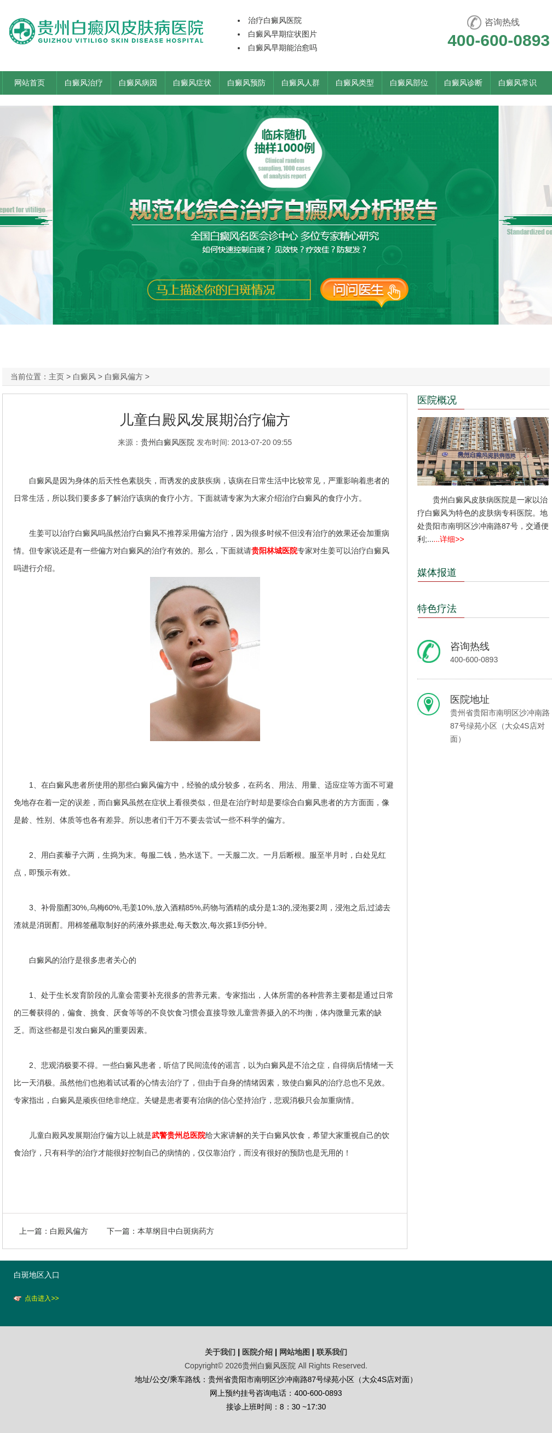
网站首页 (29, 82)
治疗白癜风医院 (275, 20)
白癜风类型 (355, 82)
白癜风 (84, 376)
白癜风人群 (300, 82)
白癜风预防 (246, 82)
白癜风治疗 (84, 82)
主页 (56, 376)
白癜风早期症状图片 (282, 34)
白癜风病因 (138, 82)
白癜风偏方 (124, 376)
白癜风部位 (409, 82)
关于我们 (220, 1352)
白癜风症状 (192, 82)
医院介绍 (258, 1352)
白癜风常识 (517, 82)
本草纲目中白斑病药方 (175, 1231)
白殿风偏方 (69, 1231)
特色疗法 (437, 608)
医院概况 (437, 400)
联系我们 (332, 1352)
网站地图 (294, 1352)
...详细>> (449, 539)
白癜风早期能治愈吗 (282, 47)
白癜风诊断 (463, 82)
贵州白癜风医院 (167, 442)
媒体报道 (437, 572)
